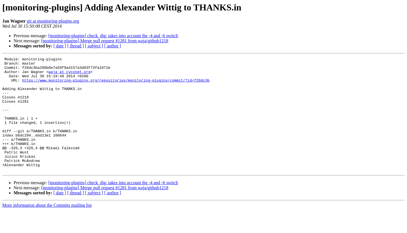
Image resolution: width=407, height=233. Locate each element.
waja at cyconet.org (69, 75)
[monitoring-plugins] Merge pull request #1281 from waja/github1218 (104, 40)
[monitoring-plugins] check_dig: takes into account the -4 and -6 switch (113, 35)
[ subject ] (94, 45)
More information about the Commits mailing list (47, 228)
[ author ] (112, 45)
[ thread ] (75, 45)
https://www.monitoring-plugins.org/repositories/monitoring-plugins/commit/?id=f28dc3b (115, 85)
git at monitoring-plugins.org (53, 21)
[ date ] (59, 45)
